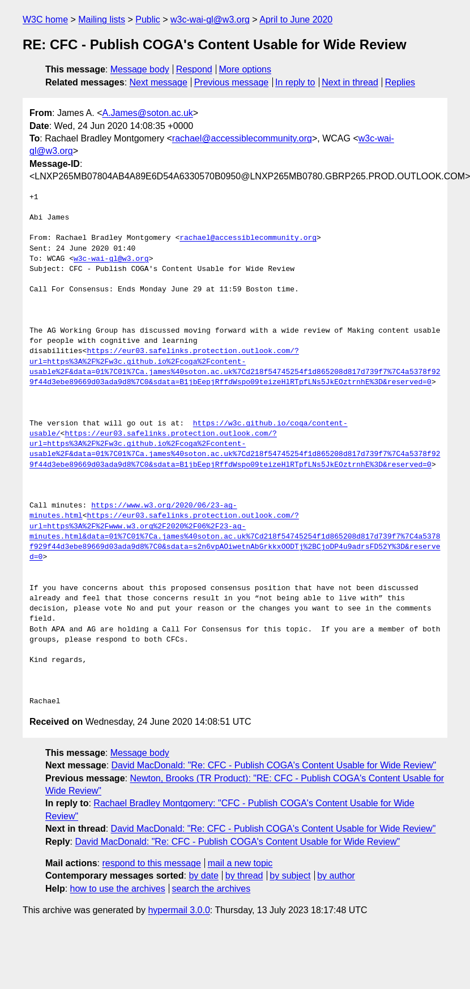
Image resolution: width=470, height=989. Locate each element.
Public (147, 19)
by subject (290, 875)
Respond (194, 69)
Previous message (231, 82)
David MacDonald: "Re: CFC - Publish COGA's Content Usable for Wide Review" (274, 765)
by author (336, 875)
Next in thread (350, 82)
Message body (139, 69)
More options (245, 69)
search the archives (211, 888)
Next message (158, 82)
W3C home (45, 19)
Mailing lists (101, 19)
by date (203, 875)
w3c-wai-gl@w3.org (210, 19)
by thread (244, 875)
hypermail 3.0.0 (179, 910)
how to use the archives (117, 888)
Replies (400, 82)
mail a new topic (240, 863)
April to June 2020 (295, 19)
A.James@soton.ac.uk (147, 113)
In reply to (295, 82)
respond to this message (151, 863)
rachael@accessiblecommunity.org (242, 138)
